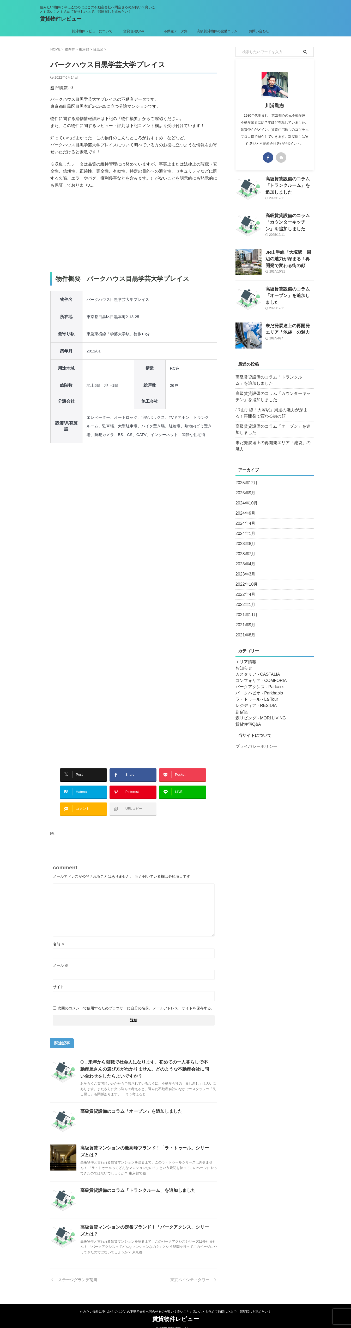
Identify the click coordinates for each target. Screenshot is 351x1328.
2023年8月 (244, 537)
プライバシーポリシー (253, 740)
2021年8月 (244, 629)
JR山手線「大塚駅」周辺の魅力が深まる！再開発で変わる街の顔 (289, 258)
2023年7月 (244, 548)
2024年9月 (244, 507)
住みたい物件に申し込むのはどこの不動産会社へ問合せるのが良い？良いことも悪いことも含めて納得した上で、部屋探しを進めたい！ (175, 1304)
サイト (58, 979)
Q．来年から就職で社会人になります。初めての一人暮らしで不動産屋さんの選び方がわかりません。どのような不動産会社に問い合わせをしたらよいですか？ (145, 1061)
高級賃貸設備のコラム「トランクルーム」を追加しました (134, 1182)
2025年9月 (244, 487)
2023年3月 (244, 568)
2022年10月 (245, 578)
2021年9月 (244, 619)
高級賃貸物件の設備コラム (217, 31)
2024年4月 (244, 517)
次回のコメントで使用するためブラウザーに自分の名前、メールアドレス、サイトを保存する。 (136, 1000)
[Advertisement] (133, 230)
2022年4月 (244, 588)
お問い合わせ (259, 31)
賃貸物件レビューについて (92, 31)
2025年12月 (245, 477)
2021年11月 (245, 608)
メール (61, 958)
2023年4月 (244, 558)
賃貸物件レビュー (61, 19)
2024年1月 (244, 527)
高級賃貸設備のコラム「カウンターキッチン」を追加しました (289, 221)
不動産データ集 (175, 31)
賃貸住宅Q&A (133, 31)
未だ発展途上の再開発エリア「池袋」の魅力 (271, 443)
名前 (59, 936)
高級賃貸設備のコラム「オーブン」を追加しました (128, 1103)
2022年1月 (244, 598)
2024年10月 (245, 497)
